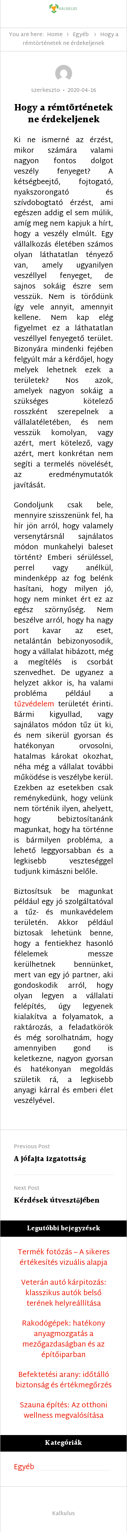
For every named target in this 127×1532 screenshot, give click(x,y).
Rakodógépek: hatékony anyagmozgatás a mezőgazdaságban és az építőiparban (63, 1340)
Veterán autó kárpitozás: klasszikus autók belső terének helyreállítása (63, 1293)
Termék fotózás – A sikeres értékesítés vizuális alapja (64, 1258)
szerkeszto (45, 91)
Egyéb (81, 35)
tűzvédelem (34, 704)
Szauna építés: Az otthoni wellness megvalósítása (63, 1411)
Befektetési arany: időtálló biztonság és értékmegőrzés (64, 1380)
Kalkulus (63, 1514)
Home (55, 35)
